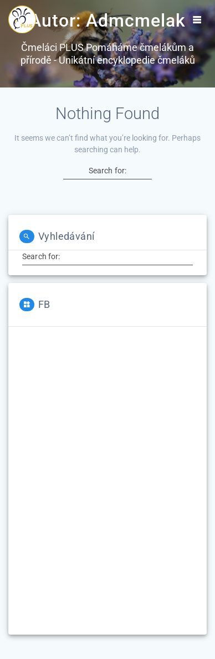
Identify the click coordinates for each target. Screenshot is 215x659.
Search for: (107, 170)
